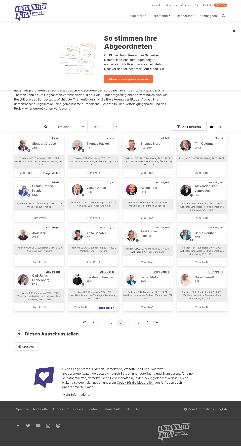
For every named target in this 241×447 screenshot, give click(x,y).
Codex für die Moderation (135, 383)
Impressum (61, 410)
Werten (80, 388)
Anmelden (157, 5)
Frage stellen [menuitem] (137, 16)
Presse (78, 410)
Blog (197, 5)
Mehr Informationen (77, 395)
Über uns (186, 5)
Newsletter (171, 5)
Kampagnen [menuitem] (208, 16)
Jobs (128, 410)
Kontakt (207, 5)
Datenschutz (111, 410)
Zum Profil (26, 172)
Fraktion (64, 127)
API (138, 410)
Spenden (220, 5)
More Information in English (205, 410)
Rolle (94, 127)
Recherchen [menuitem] (185, 16)
